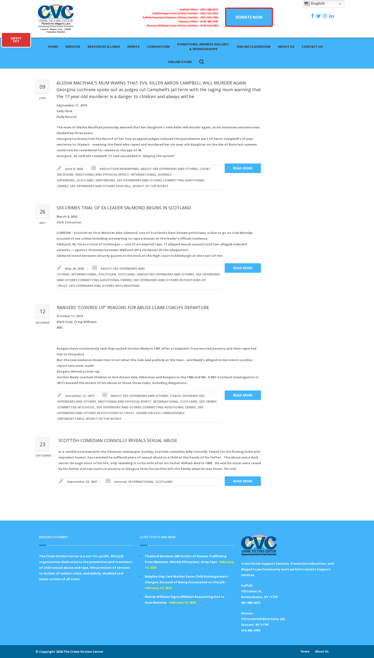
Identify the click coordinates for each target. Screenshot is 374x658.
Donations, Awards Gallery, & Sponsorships (203, 46)
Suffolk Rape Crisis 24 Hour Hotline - (176, 13)
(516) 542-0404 (209, 25)
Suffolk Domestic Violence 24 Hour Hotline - (171, 17)
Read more (243, 168)
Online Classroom (253, 46)
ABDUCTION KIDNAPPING (119, 169)
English (314, 4)
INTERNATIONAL (143, 174)
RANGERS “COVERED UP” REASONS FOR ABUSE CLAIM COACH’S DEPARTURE (133, 307)
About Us (286, 46)
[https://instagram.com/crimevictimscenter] (325, 16)
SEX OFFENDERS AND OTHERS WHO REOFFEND (104, 286)
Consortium (158, 46)
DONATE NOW (249, 17)
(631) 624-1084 (209, 17)
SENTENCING (105, 180)
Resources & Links (104, 46)
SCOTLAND (85, 180)
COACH (175, 396)
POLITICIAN (107, 274)
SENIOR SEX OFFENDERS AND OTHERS (165, 274)
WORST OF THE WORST (151, 186)
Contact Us (312, 46)
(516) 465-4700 (209, 21)
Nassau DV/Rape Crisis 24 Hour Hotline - (173, 25)
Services (72, 46)
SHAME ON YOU (148, 413)
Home (53, 46)
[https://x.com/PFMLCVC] (319, 16)
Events (133, 46)
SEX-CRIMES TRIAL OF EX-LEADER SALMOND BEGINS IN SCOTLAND (124, 208)
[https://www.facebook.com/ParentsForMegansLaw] (313, 16)
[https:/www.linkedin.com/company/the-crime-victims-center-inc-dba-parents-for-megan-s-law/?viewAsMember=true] (332, 16)
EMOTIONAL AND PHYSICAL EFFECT (102, 174)
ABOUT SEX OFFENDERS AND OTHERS (169, 169)
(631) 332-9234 (209, 13)
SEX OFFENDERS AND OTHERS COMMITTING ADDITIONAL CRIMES (146, 407)
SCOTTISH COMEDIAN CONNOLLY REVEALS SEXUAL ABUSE (117, 440)
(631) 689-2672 (209, 9)
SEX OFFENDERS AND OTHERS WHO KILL (100, 186)
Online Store (180, 62)
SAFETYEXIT (16, 39)
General (120, 481)
